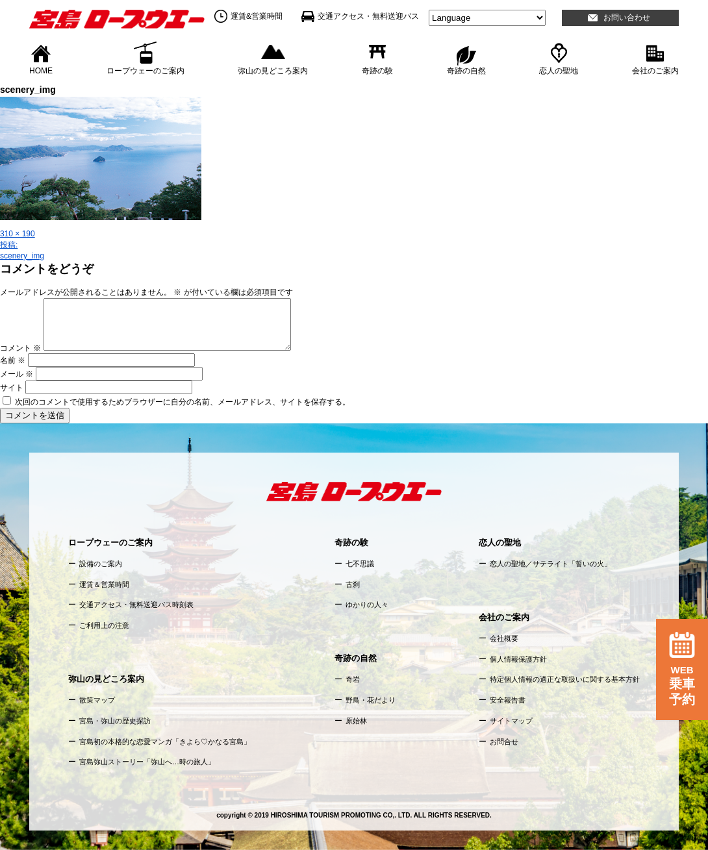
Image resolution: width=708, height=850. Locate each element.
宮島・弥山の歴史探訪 (115, 721)
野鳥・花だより (371, 700)
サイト (11, 387)
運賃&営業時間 (257, 16)
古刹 (353, 584)
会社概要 (504, 638)
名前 (12, 360)
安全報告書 (507, 700)
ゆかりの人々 (367, 604)
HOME (41, 70)
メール (16, 374)
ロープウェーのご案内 (145, 70)
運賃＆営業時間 (104, 584)
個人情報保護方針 (518, 659)
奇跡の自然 (466, 70)
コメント (20, 348)
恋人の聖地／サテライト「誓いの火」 (550, 564)
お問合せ (504, 741)
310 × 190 (17, 233)
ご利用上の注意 (104, 625)
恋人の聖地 (558, 70)
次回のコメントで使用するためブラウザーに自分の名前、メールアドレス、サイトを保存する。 (182, 401)
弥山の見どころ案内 (273, 70)
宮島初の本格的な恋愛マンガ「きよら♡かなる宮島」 (165, 741)
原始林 (356, 721)
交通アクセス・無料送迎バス (368, 16)
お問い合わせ (626, 17)
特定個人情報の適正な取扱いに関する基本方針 (565, 679)
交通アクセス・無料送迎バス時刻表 (136, 604)
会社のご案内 (655, 70)
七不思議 (360, 564)
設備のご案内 (100, 564)
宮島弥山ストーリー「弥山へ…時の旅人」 (147, 762)
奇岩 (353, 679)
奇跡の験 (377, 70)
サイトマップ (511, 721)
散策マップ (97, 700)
